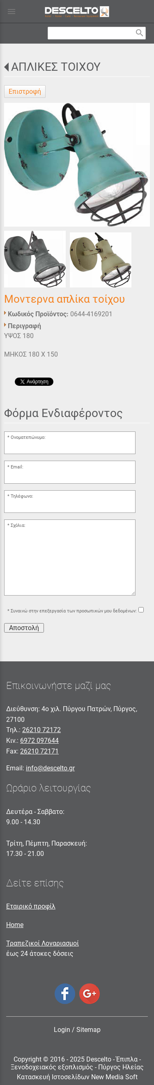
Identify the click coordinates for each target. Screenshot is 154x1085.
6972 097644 (39, 740)
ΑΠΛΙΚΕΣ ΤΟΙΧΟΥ (56, 67)
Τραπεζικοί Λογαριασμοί (42, 943)
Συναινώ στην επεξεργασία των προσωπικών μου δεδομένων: (74, 611)
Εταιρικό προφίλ (30, 906)
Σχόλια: (18, 525)
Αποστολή (24, 628)
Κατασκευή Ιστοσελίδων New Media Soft (77, 1077)
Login (62, 1030)
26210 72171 (39, 751)
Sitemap (88, 1030)
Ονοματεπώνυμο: (28, 437)
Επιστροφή (25, 91)
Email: (17, 467)
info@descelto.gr (50, 768)
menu (11, 11)
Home (14, 925)
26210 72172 (41, 730)
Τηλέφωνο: (22, 496)
